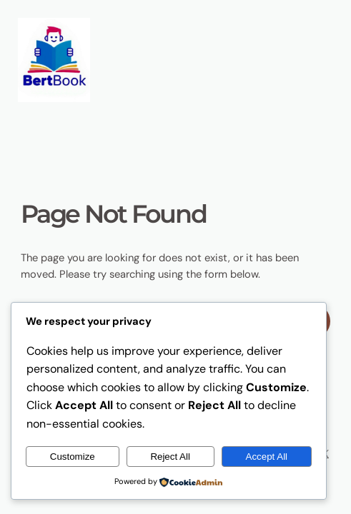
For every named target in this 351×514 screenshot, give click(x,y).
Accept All (267, 456)
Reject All (170, 456)
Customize (72, 456)
